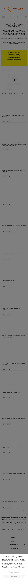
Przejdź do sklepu (14, 572)
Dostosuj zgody (14, 576)
